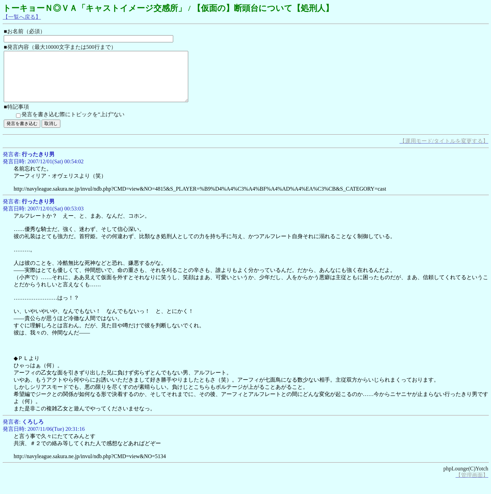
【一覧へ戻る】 (22, 17)
